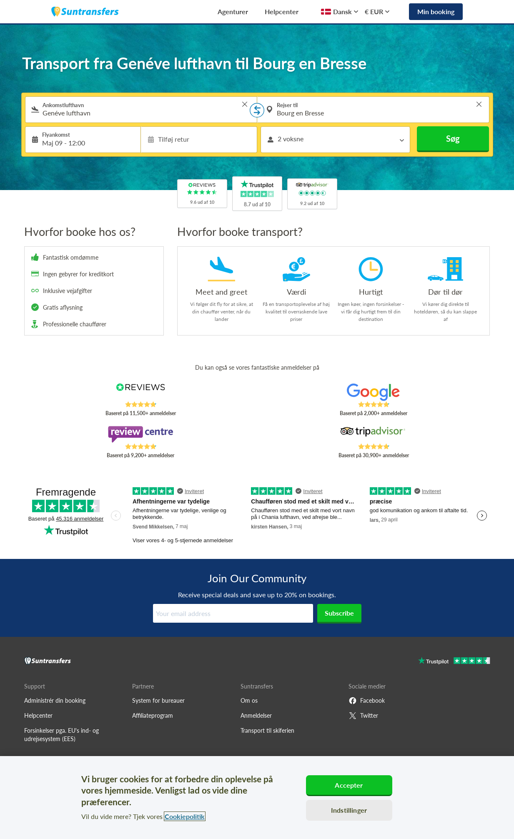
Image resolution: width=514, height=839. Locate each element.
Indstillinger (349, 810)
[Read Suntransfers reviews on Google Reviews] (373, 392)
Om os (249, 700)
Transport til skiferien (267, 730)
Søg (453, 138)
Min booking (435, 11)
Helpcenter (281, 11)
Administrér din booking (54, 700)
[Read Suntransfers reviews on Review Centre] (140, 434)
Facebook (367, 700)
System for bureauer (158, 700)
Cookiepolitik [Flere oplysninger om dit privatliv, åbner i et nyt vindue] (185, 816)
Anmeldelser (256, 715)
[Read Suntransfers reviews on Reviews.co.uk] (140, 392)
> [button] (244, 104)
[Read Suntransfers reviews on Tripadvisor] (373, 434)
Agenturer (233, 11)
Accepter (349, 785)
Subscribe (339, 613)
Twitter (363, 715)
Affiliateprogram (152, 715)
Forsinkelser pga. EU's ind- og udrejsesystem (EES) (61, 734)
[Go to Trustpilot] (454, 661)
